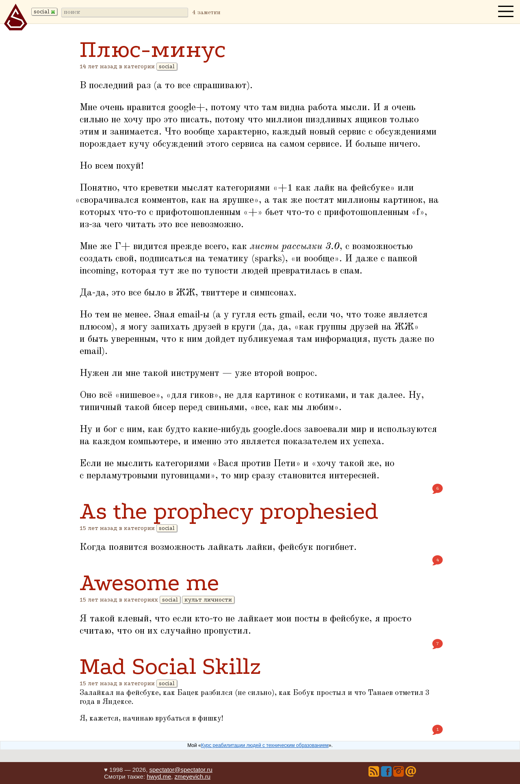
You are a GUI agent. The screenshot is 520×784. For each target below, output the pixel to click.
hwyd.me (159, 776)
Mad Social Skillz (170, 666)
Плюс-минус (153, 49)
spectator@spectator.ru (180, 769)
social (167, 66)
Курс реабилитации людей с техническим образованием (265, 745)
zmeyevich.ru (192, 776)
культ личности (208, 599)
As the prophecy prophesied (229, 511)
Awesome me (149, 582)
